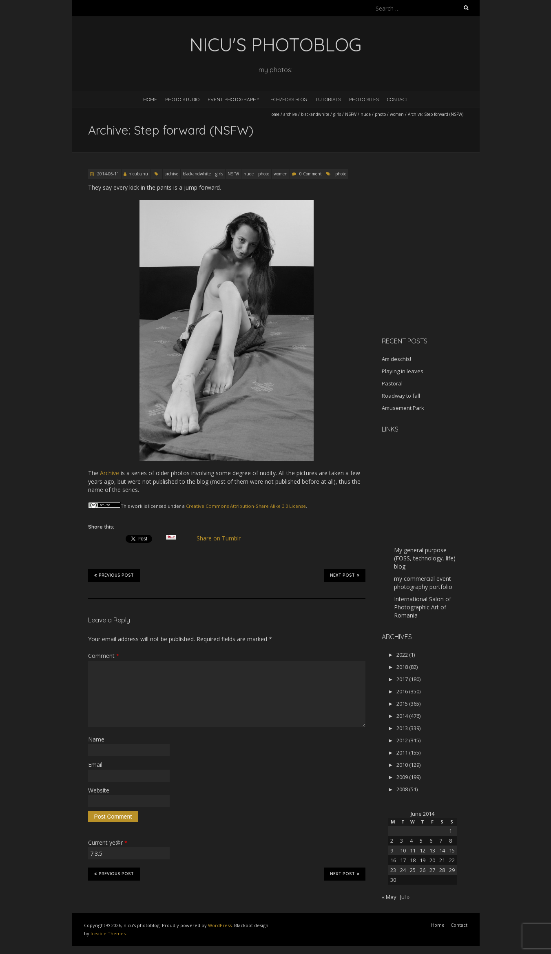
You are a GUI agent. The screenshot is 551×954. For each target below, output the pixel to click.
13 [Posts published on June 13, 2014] (432, 850)
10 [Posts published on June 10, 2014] (403, 850)
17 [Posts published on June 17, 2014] (403, 860)
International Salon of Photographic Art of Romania (422, 607)
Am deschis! (396, 359)
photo (380, 114)
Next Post (344, 575)
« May (389, 897)
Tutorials (328, 99)
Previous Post (114, 575)
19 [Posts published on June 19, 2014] (422, 860)
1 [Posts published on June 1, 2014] (450, 830)
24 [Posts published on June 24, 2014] (403, 870)
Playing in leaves (402, 371)
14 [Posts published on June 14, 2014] (442, 850)
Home (150, 99)
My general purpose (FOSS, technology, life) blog (425, 558)
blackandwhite (315, 114)
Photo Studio (182, 99)
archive (290, 114)
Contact (397, 99)
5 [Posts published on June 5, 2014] (421, 840)
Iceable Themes (108, 933)
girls (337, 114)
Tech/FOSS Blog (287, 99)
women (397, 114)
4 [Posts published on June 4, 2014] (411, 840)
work (136, 506)
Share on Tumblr (222, 538)
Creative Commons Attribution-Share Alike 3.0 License (246, 506)
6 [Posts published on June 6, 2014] (430, 840)
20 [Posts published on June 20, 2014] (432, 860)
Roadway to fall (401, 395)
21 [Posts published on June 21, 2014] (442, 860)
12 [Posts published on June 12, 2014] (422, 850)
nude (366, 114)
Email (95, 764)
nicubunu (138, 174)
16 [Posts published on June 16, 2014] (393, 860)
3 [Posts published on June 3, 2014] (401, 840)
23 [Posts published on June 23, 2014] (393, 870)
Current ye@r (107, 842)
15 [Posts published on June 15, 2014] (452, 850)
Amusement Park (403, 408)
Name (96, 739)
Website (98, 790)
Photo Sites (364, 99)
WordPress (220, 925)
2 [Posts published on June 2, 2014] (391, 840)
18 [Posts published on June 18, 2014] (413, 860)
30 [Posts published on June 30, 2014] (393, 879)
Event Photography (233, 99)
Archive (109, 473)
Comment (103, 656)
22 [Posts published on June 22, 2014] (452, 860)
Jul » (404, 897)
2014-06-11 (107, 174)
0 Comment (310, 174)
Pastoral (392, 383)
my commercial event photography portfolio (423, 583)
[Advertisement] (433, 273)
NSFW (350, 114)
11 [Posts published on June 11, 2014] (413, 850)
